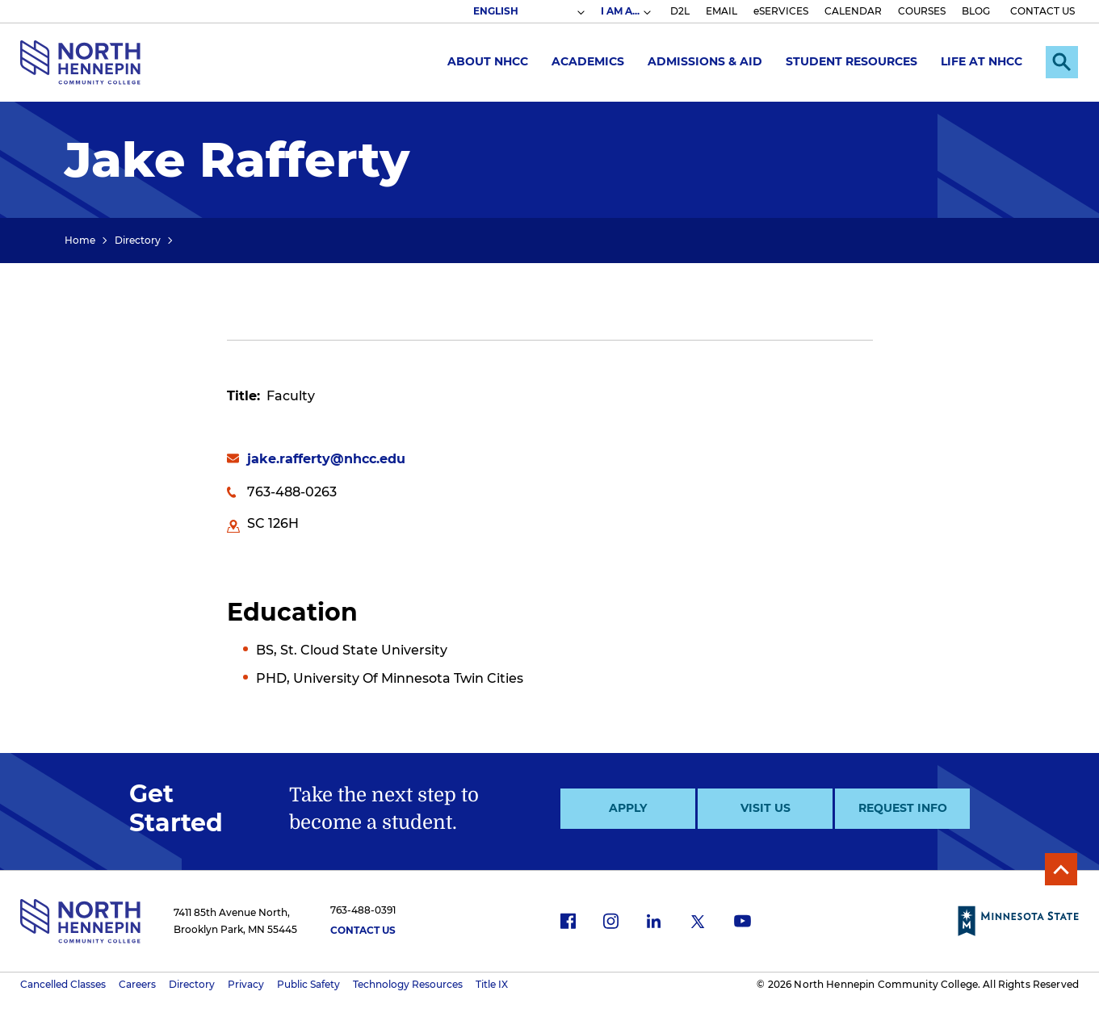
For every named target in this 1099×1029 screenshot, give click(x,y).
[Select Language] (528, 11)
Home (80, 240)
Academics (588, 61)
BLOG (976, 11)
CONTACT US (1042, 11)
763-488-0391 (363, 910)
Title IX (492, 984)
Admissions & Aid (705, 61)
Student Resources (851, 61)
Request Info (902, 808)
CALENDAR (853, 11)
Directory (138, 240)
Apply (628, 808)
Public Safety (308, 984)
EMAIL (721, 11)
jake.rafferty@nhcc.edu (326, 458)
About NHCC (487, 61)
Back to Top (1061, 869)
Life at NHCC (981, 61)
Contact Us (363, 930)
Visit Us (765, 808)
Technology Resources (408, 984)
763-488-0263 (292, 492)
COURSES (922, 11)
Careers (137, 984)
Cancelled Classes (63, 984)
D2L (680, 11)
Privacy (246, 984)
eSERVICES (780, 11)
